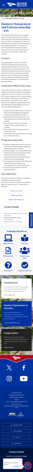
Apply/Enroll (16, 431)
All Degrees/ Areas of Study (12, 18)
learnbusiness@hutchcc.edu (12, 217)
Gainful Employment (16, 397)
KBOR (16, 399)
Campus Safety (9, 347)
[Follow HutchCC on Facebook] (23, 368)
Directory (17, 443)
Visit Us (16, 437)
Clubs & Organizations (12, 322)
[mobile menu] (3, 5)
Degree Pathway (16, 195)
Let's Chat (16, 466)
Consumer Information (16, 395)
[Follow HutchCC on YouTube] (23, 379)
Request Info (31, 220)
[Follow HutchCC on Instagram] (9, 379)
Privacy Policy (16, 404)
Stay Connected (9, 295)
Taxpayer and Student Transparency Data (16, 406)
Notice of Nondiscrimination (16, 401)
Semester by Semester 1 (16, 199)
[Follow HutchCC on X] (9, 368)
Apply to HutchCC (16, 191)
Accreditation (16, 392)
